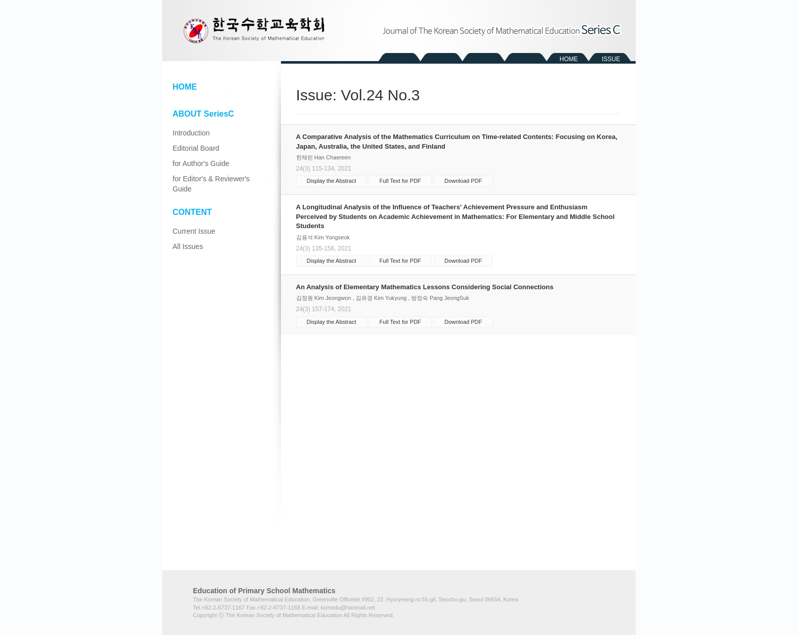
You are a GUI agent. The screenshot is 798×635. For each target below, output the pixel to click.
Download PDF (463, 181)
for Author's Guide (201, 163)
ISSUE (611, 59)
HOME (569, 59)
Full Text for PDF (400, 181)
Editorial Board (196, 148)
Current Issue (194, 231)
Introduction (191, 133)
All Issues (188, 246)
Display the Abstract (331, 181)
